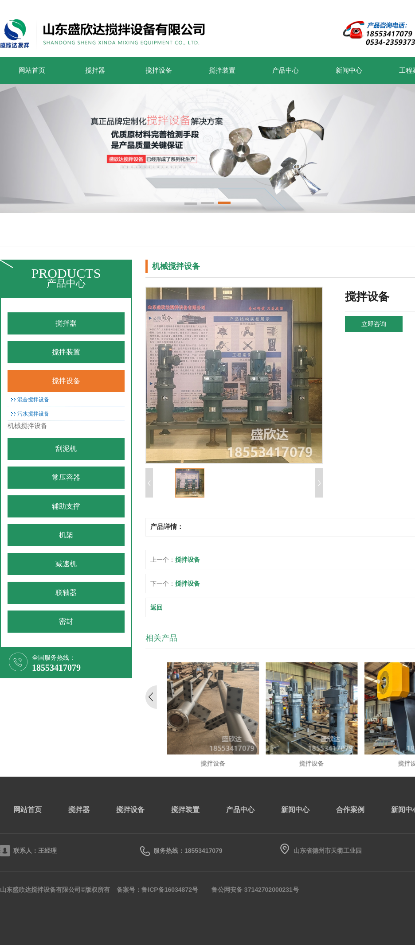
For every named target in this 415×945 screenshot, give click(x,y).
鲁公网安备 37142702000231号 (255, 889)
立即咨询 (373, 323)
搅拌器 (95, 70)
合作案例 (350, 809)
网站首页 (32, 70)
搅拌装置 (222, 70)
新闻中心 (349, 70)
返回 (156, 607)
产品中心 (285, 70)
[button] (190, 204)
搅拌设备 (158, 70)
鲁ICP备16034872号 (169, 889)
